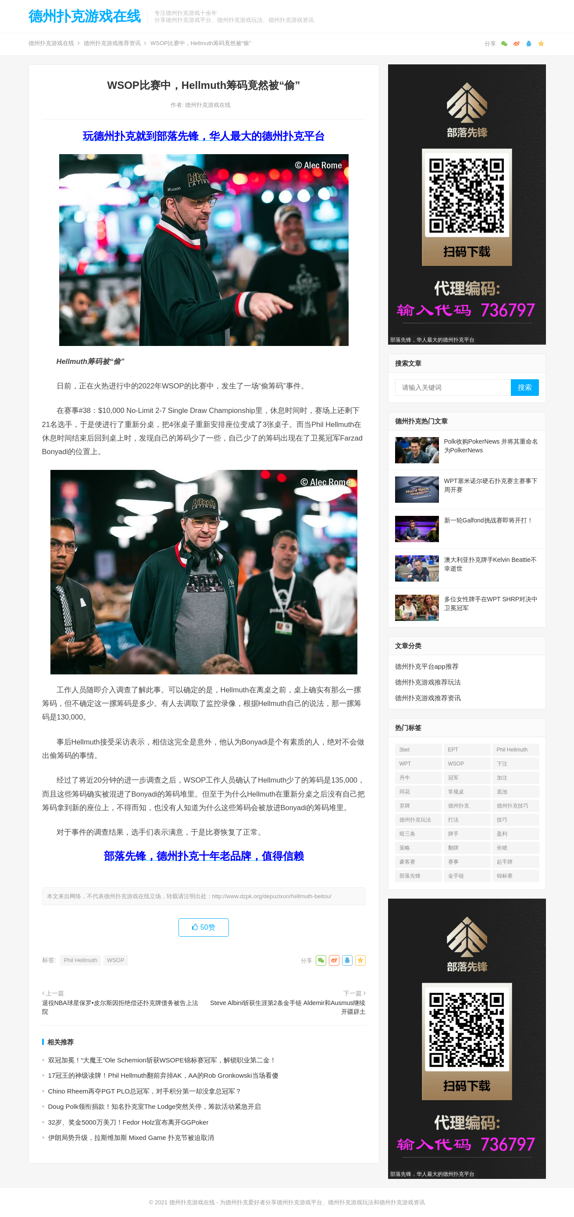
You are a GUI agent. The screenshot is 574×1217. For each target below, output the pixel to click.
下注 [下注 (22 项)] (502, 764)
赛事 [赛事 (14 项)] (453, 862)
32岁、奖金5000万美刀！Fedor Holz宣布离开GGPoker (128, 1122)
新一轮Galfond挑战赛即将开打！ (488, 520)
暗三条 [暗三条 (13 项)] (407, 834)
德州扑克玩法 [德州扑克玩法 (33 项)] (415, 820)
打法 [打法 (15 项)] (453, 820)
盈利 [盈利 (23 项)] (502, 834)
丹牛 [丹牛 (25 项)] (404, 778)
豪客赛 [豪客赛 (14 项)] (407, 862)
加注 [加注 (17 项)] (502, 778)
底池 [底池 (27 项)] (502, 792)
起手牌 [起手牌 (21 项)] (505, 862)
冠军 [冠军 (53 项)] (453, 778)
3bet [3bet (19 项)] (404, 750)
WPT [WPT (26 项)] (405, 764)
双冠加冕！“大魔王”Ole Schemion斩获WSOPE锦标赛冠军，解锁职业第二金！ (162, 1060)
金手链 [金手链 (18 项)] (456, 876)
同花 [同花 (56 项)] (404, 792)
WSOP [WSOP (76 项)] (456, 764)
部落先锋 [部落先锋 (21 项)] (410, 876)
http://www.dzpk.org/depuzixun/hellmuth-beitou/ (272, 896)
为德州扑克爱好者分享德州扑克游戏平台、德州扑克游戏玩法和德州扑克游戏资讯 (322, 1202)
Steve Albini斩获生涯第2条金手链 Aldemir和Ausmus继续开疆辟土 (287, 1007)
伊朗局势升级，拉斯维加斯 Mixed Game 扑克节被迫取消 (131, 1137)
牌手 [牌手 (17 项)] (453, 834)
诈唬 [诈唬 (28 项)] (502, 848)
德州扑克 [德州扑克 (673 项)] (458, 806)
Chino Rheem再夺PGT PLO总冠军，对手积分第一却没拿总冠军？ (145, 1091)
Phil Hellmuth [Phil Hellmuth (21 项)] (512, 750)
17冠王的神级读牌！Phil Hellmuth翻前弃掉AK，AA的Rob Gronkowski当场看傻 (163, 1075)
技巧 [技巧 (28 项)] (502, 820)
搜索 (525, 387)
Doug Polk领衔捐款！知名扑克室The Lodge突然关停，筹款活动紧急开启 (154, 1106)
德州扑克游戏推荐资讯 (112, 43)
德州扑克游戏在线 (85, 16)
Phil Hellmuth (80, 960)
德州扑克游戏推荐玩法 (428, 682)
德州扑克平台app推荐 (427, 666)
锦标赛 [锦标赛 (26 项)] (505, 876)
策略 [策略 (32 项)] (404, 848)
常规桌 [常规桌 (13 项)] (456, 792)
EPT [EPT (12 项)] (453, 750)
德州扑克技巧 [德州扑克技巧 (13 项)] (512, 806)
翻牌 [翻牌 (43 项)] (453, 848)
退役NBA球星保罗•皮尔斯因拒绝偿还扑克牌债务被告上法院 (120, 1007)
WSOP (116, 960)
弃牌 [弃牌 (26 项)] (404, 806)
